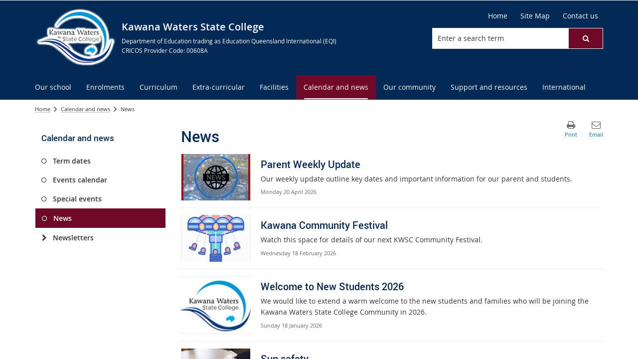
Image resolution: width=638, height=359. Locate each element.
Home (42, 109)
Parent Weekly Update (310, 164)
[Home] (497, 16)
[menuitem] (53, 87)
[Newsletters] (44, 238)
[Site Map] (535, 16)
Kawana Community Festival (324, 225)
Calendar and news (85, 109)
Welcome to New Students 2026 (332, 286)
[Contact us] (580, 16)
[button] (586, 38)
